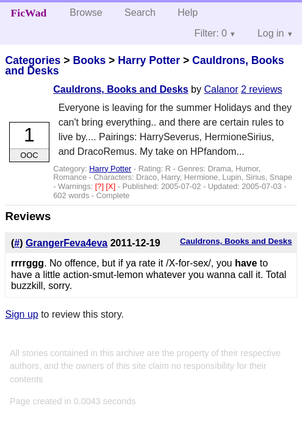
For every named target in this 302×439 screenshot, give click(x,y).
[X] (112, 186)
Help (188, 12)
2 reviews (261, 89)
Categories (32, 60)
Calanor (221, 89)
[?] (100, 186)
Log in (270, 33)
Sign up (21, 314)
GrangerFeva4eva (66, 243)
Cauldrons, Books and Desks (120, 89)
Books (89, 60)
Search (140, 12)
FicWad (29, 13)
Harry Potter (149, 60)
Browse (86, 12)
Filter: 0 (211, 33)
